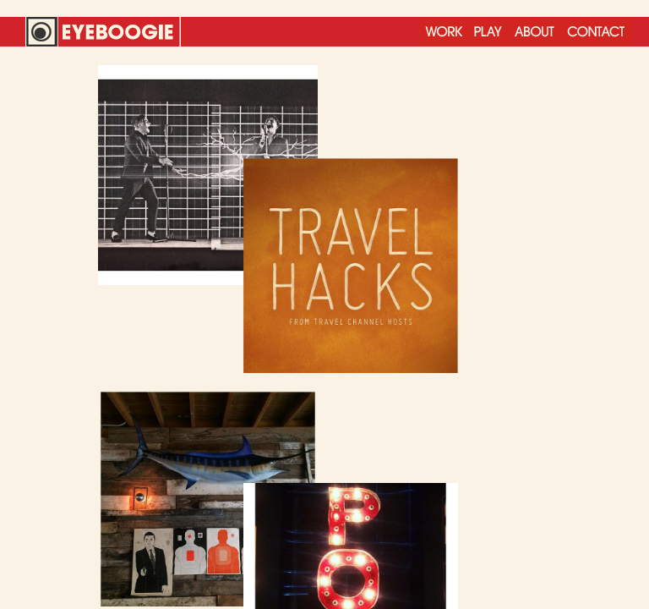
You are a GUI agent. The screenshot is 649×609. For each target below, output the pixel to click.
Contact (596, 32)
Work (444, 32)
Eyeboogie (103, 32)
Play (488, 32)
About (534, 32)
